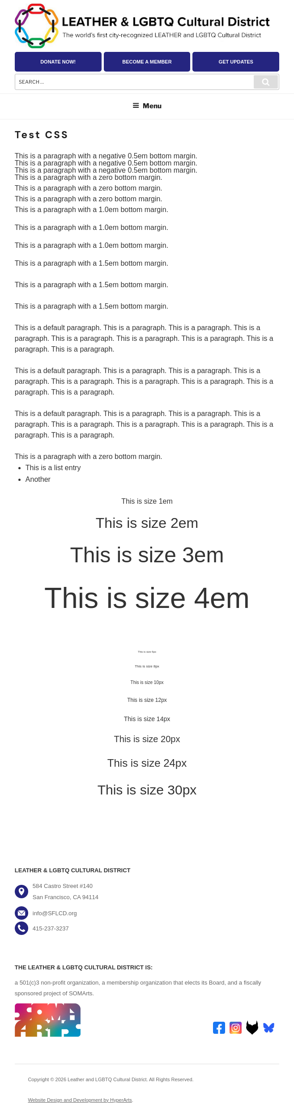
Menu (147, 106)
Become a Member (146, 61)
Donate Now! (58, 61)
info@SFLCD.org (55, 913)
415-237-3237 (51, 928)
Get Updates (236, 61)
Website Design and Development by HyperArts (80, 1100)
